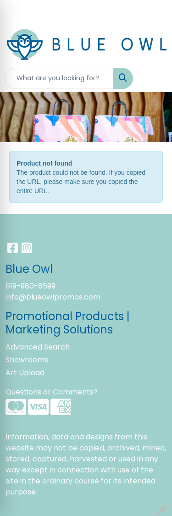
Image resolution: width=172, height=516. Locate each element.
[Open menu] (153, 78)
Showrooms (27, 360)
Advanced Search (38, 347)
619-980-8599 (30, 286)
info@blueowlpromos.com (53, 297)
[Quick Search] (59, 78)
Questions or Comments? (52, 392)
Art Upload (25, 372)
